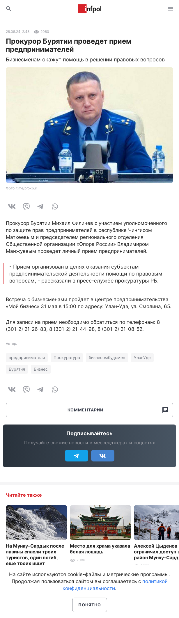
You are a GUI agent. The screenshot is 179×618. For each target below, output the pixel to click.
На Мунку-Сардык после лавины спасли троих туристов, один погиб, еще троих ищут (35, 554)
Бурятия (17, 369)
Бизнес (41, 369)
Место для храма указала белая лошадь (100, 549)
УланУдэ (142, 357)
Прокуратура (67, 357)
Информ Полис (89, 8)
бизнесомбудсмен (107, 357)
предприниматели (27, 357)
